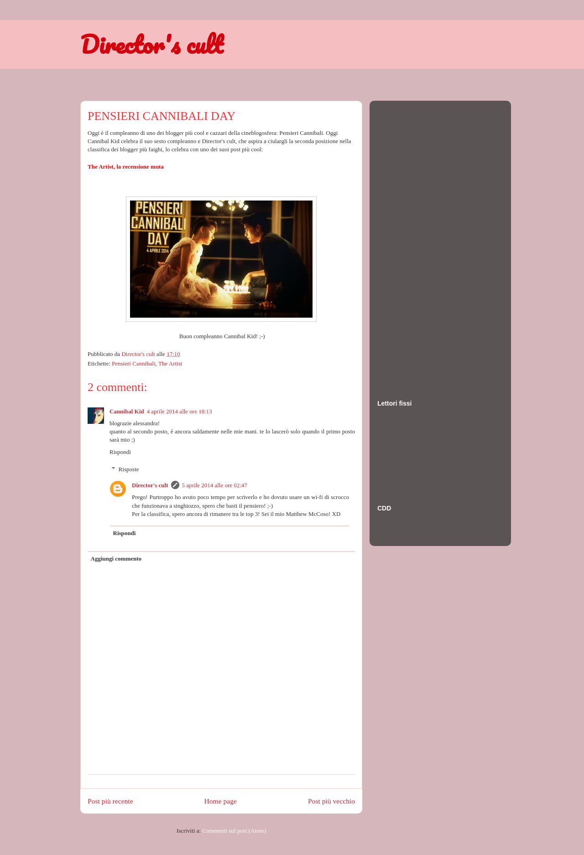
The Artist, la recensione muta (126, 166)
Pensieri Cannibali (134, 363)
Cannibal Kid (127, 411)
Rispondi (120, 451)
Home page (220, 801)
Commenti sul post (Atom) (234, 830)
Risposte (129, 469)
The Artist (170, 363)
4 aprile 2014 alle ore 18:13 (179, 411)
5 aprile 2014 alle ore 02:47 (214, 485)
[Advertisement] (413, 241)
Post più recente (110, 801)
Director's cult (151, 44)
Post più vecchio (331, 801)
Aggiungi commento (116, 558)
